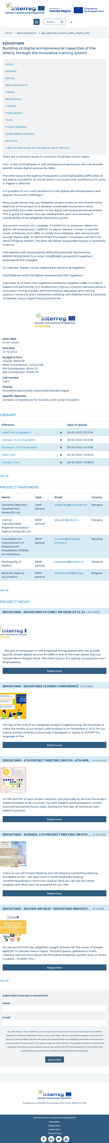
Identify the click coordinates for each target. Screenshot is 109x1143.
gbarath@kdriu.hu (66, 519)
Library (9, 78)
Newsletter (54, 1122)
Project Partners (19, 487)
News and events (16, 85)
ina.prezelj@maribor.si (69, 561)
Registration (55, 1125)
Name (6, 1003)
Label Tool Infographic (16, 432)
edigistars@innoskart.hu (70, 504)
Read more (54, 670)
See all (4, 475)
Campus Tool (10, 462)
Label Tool (8, 454)
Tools (8, 119)
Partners (11, 71)
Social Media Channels (20, 133)
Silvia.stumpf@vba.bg (68, 572)
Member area (73, 22)
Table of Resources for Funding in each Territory (37, 147)
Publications (13, 112)
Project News (14, 601)
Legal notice (54, 1129)
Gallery (9, 91)
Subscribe (54, 1059)
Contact (10, 105)
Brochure (11, 140)
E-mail (6, 1017)
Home (8, 33)
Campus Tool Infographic (19, 439)
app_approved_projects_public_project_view (65, 33)
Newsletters (13, 98)
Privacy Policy (55, 1133)
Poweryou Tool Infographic (20, 447)
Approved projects (26, 33)
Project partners (16, 126)
